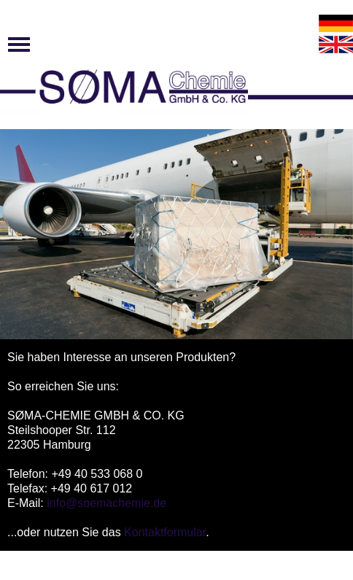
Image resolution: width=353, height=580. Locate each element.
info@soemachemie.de (106, 503)
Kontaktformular (165, 532)
